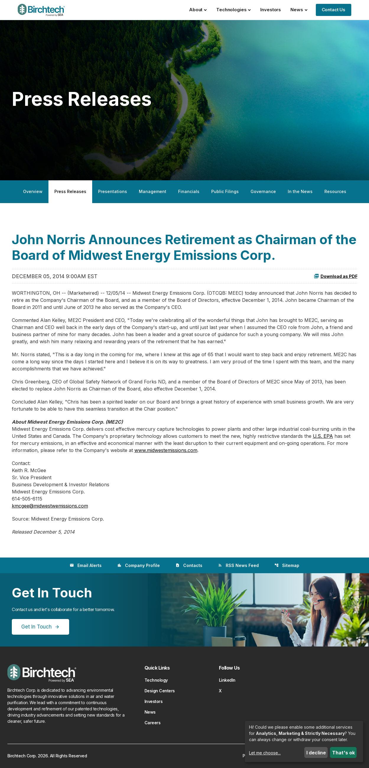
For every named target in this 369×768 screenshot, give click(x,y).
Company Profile (138, 565)
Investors (270, 9)
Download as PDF (335, 276)
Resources (335, 191)
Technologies (233, 9)
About (198, 9)
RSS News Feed (238, 565)
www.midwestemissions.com (165, 450)
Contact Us (334, 9)
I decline (316, 753)
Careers (152, 722)
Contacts (188, 565)
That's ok (343, 753)
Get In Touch (36, 627)
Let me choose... (265, 752)
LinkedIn (227, 680)
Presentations (112, 191)
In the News (300, 191)
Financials (188, 191)
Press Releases (70, 191)
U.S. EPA (323, 436)
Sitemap (286, 565)
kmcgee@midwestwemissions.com (50, 506)
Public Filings (225, 191)
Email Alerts (86, 565)
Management (152, 191)
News (298, 9)
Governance (263, 191)
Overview (33, 191)
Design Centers (159, 690)
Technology (156, 680)
